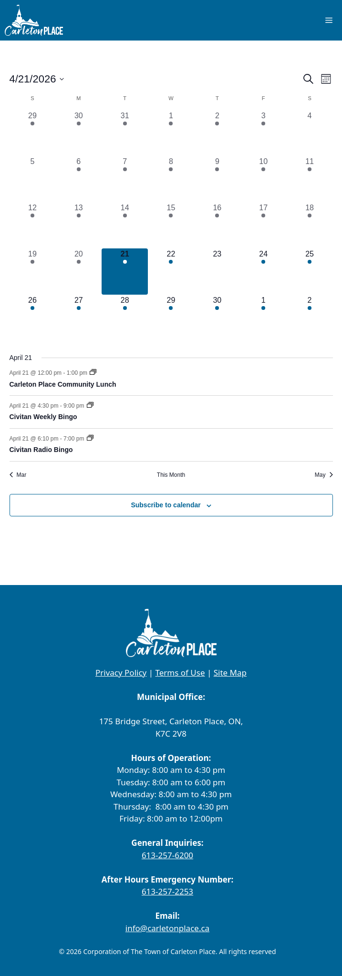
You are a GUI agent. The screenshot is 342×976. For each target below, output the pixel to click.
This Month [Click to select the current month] (171, 475)
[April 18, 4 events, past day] (310, 225)
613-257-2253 (167, 891)
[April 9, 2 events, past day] (217, 179)
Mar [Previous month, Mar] (18, 475)
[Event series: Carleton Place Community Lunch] (93, 373)
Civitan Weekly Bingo (43, 417)
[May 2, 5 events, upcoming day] (310, 318)
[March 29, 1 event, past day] (33, 133)
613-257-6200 (167, 855)
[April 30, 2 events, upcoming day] (217, 318)
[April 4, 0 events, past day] (310, 133)
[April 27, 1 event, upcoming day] (78, 318)
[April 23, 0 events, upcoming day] (217, 271)
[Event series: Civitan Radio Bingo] (90, 438)
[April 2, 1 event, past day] (217, 133)
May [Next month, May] (324, 475)
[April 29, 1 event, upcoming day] (171, 318)
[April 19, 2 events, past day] (33, 271)
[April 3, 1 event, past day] (263, 133)
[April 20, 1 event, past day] (78, 271)
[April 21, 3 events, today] (125, 271)
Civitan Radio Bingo (41, 449)
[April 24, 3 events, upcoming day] (263, 271)
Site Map (230, 672)
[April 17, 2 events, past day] (263, 225)
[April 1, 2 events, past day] (171, 133)
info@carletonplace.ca (167, 928)
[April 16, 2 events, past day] (217, 225)
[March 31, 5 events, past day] (125, 133)
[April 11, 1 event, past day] (310, 179)
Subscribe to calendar (165, 505)
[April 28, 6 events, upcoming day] (125, 318)
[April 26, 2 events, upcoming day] (33, 318)
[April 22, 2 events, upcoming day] (171, 271)
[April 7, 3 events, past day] (125, 179)
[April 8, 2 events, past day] (171, 179)
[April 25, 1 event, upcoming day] (310, 271)
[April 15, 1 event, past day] (171, 225)
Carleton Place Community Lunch (63, 384)
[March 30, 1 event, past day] (78, 133)
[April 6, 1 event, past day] (78, 179)
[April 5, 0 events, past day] (33, 179)
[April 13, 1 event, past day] (78, 225)
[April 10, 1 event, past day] (263, 179)
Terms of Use (180, 672)
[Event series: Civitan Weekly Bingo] (90, 405)
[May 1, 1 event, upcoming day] (263, 318)
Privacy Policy (120, 672)
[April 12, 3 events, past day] (33, 225)
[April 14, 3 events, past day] (125, 225)
